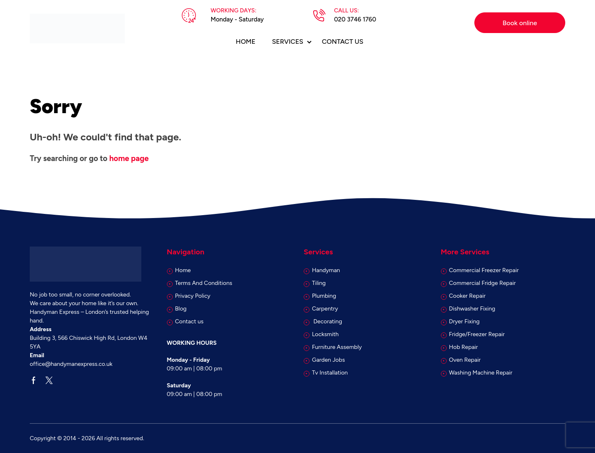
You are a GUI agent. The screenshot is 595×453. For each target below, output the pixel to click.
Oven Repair (465, 359)
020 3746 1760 (355, 19)
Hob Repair (463, 347)
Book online (519, 23)
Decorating (327, 321)
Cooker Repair (467, 295)
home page (128, 158)
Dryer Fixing (464, 321)
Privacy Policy (193, 295)
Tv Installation (330, 372)
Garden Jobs (328, 359)
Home (246, 41)
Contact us (342, 41)
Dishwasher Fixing (472, 308)
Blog (181, 308)
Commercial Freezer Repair (484, 270)
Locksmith (325, 334)
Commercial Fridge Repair (482, 283)
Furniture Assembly (337, 347)
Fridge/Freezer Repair (477, 334)
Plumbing (324, 295)
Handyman (326, 270)
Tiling (319, 283)
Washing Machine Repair (480, 372)
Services (287, 41)
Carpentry (325, 308)
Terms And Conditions (204, 283)
